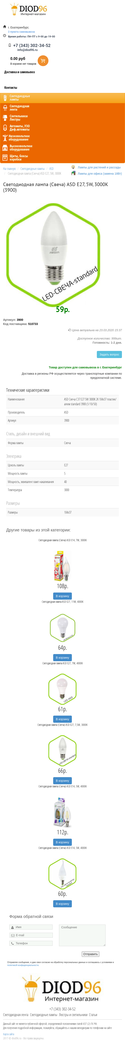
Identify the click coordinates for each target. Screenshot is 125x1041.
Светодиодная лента (15, 1014)
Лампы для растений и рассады (99, 167)
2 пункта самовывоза (21, 31)
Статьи (93, 1014)
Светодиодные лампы (43, 1014)
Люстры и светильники (73, 1014)
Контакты (10, 87)
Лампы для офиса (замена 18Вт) (100, 173)
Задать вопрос (109, 354)
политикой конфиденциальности (22, 965)
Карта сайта (8, 1034)
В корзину (62, 596)
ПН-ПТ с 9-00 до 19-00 (31, 36)
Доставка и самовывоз (19, 72)
